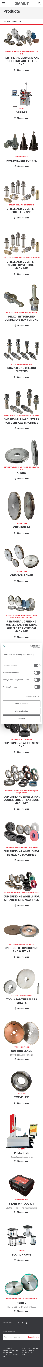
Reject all (21, 719)
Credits (24, 1354)
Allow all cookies (21, 704)
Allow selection (21, 711)
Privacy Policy (26, 1348)
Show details (30, 696)
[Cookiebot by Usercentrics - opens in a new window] (30, 646)
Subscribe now (33, 1337)
